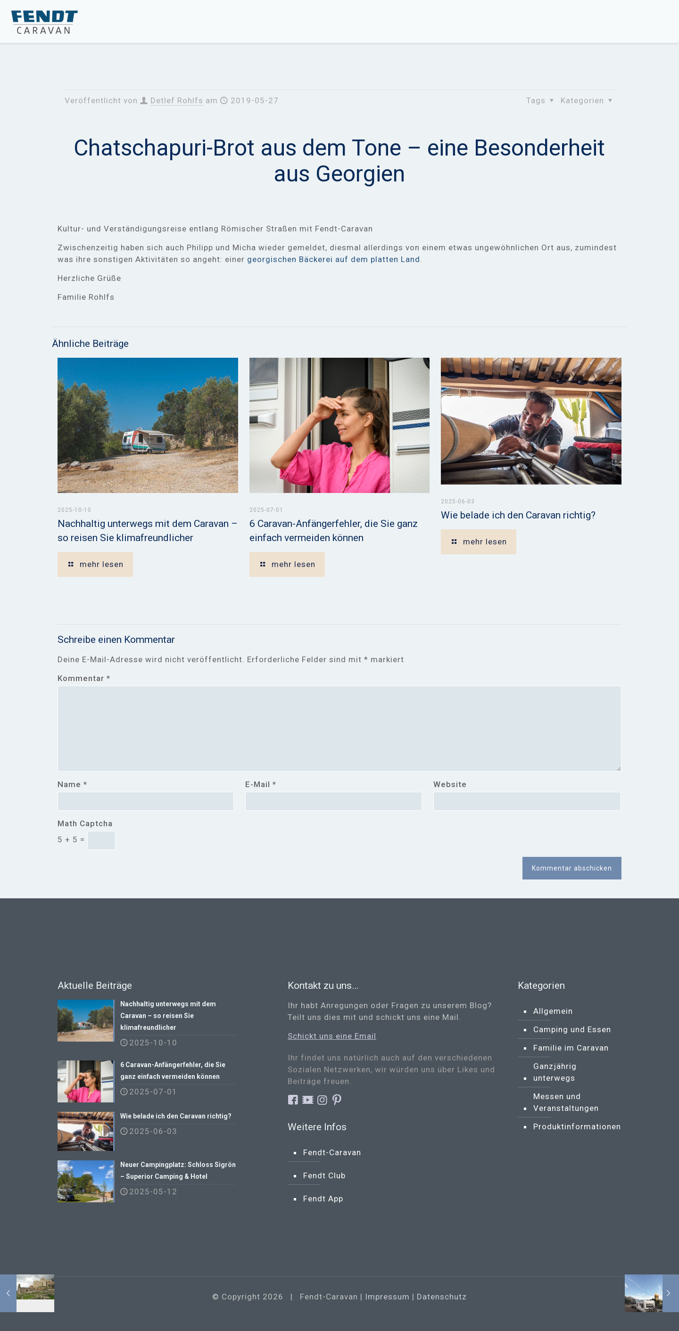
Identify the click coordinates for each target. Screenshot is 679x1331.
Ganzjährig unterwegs (555, 1072)
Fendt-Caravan (332, 1152)
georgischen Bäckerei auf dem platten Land (332, 259)
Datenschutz (442, 1296)
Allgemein (553, 1011)
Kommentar (84, 678)
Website (450, 784)
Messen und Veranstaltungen (566, 1102)
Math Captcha (85, 823)
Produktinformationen (577, 1126)
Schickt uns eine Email (332, 1036)
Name (72, 784)
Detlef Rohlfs (176, 100)
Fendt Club (324, 1175)
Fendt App (323, 1198)
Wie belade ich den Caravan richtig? (518, 515)
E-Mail (260, 784)
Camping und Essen (572, 1029)
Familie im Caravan (571, 1047)
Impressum (387, 1296)
